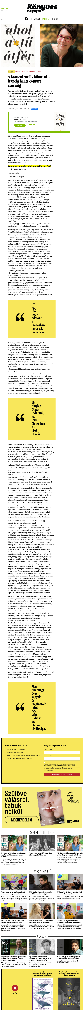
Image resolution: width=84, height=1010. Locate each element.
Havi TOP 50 (46, 19)
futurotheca (55, 19)
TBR (31, 19)
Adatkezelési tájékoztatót (73, 767)
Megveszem (20, 125)
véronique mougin (24, 72)
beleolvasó (17, 72)
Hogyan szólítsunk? (49, 756)
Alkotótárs (37, 19)
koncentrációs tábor (33, 72)
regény (39, 72)
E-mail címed (48, 749)
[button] (1, 18)
